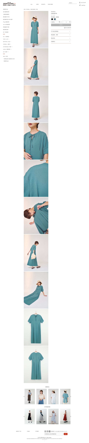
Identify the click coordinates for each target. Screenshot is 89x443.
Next (70, 396)
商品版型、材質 (54, 34)
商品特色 (53, 38)
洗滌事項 (53, 41)
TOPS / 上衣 (5, 39)
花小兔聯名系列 (6, 11)
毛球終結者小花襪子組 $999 (9, 58)
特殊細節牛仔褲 (6, 27)
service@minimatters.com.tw (61, 431)
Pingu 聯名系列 (6, 22)
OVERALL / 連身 (6, 44)
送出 (66, 433)
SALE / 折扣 (5, 56)
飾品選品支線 (5, 29)
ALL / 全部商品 (6, 36)
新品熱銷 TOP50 (6, 16)
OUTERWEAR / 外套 (7, 46)
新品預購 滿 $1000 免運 (7, 19)
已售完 (61, 24)
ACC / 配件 (5, 51)
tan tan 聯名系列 (6, 24)
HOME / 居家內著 (6, 49)
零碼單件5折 (5, 9)
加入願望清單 (68, 27)
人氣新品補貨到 (6, 14)
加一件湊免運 (5, 32)
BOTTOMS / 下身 (6, 41)
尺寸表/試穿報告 (54, 31)
